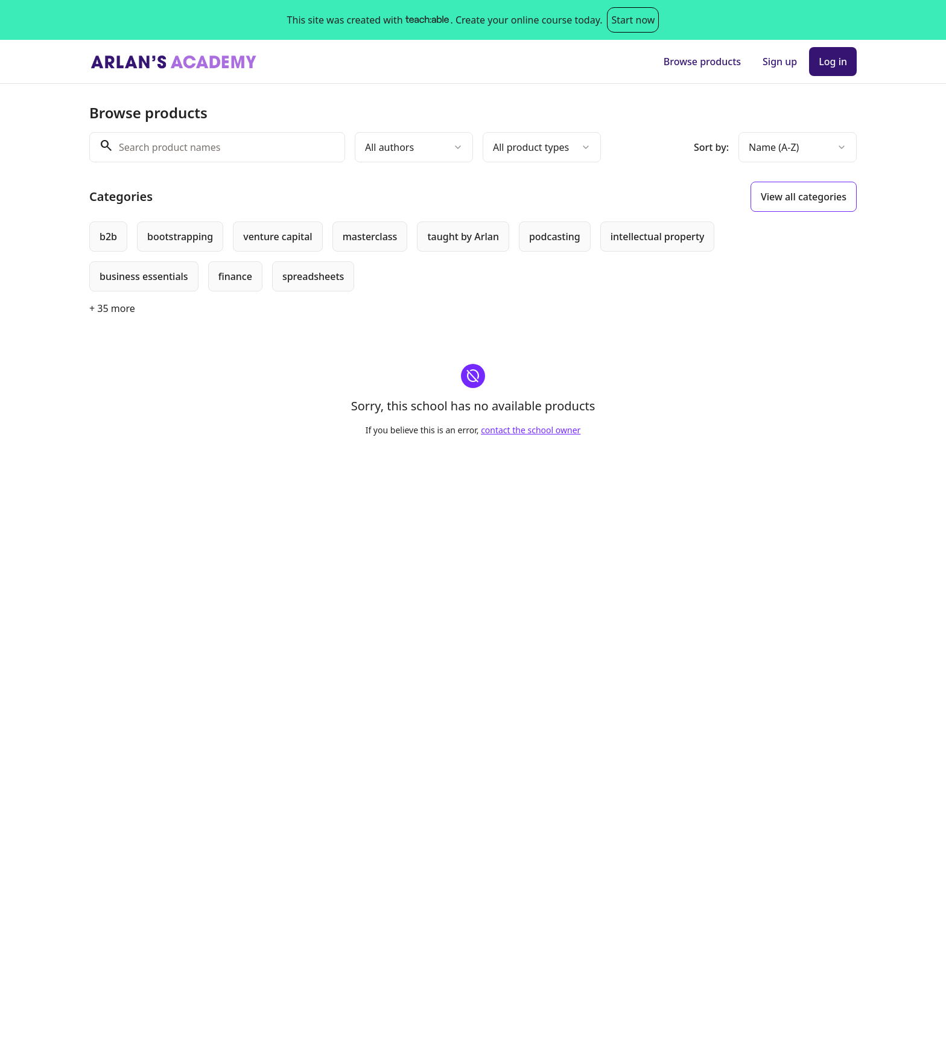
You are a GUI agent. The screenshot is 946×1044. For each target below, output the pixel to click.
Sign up (780, 61)
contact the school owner (530, 430)
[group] (423, 256)
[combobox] (414, 147)
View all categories (803, 196)
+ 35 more (112, 308)
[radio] (108, 236)
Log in (833, 61)
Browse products (702, 61)
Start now (633, 20)
